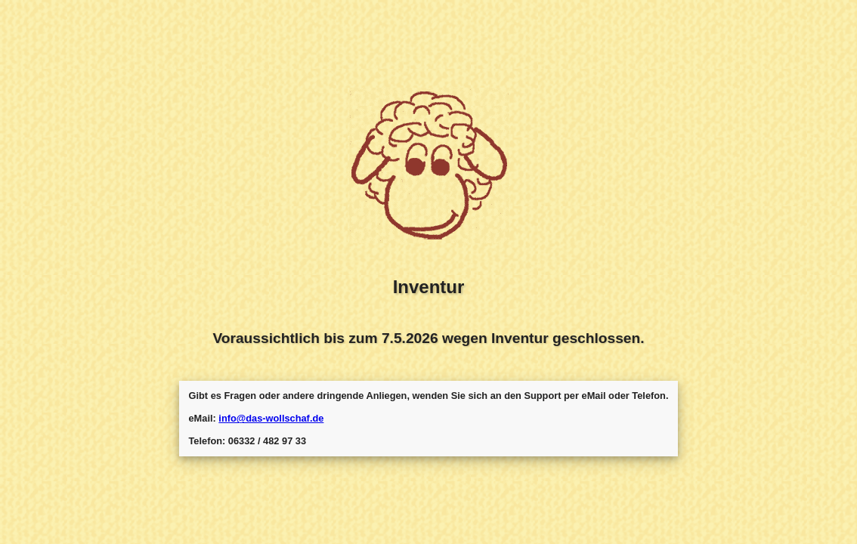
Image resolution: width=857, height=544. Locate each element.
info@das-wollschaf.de (270, 418)
